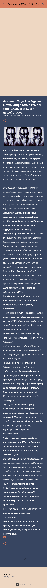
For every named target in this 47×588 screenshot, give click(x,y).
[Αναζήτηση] (43, 4)
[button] (4, 121)
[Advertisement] (23, 71)
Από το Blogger (23, 585)
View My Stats (8, 576)
